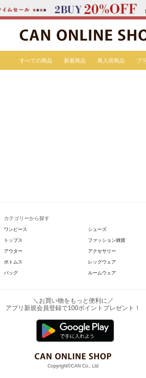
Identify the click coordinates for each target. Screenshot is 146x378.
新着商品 (75, 60)
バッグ (11, 273)
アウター (13, 251)
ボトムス (13, 262)
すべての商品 (35, 60)
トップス (13, 240)
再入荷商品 (111, 60)
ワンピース (15, 229)
